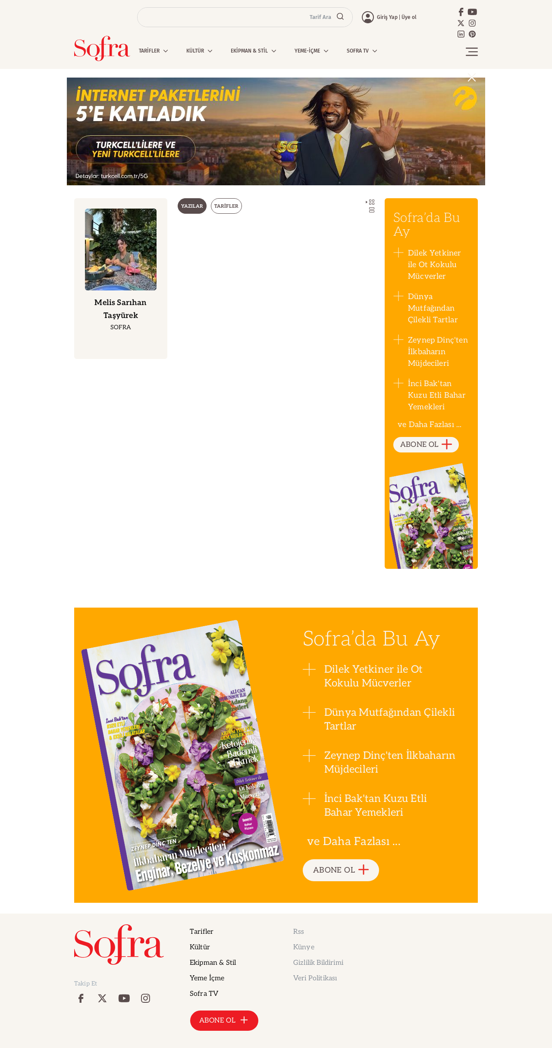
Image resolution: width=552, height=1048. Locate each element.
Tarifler (201, 932)
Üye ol (409, 17)
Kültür (200, 947)
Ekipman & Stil (213, 963)
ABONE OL (426, 445)
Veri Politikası (315, 978)
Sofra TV (204, 994)
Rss (298, 932)
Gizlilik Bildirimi (318, 963)
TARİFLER (226, 206)
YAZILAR (192, 206)
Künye (303, 947)
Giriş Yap (387, 17)
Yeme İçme (207, 978)
